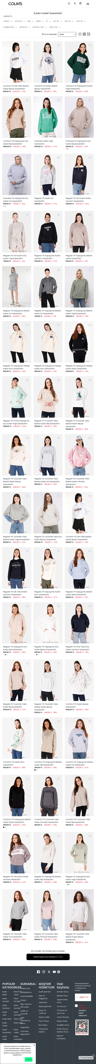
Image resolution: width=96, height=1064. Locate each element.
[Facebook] (38, 971)
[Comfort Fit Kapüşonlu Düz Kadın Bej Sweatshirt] (16, 117)
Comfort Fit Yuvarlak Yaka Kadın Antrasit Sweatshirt (46, 821)
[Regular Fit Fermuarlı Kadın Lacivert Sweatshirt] (79, 174)
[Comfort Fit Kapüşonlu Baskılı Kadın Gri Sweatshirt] (79, 738)
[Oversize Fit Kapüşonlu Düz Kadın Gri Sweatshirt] (16, 174)
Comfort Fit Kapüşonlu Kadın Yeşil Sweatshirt (79, 87)
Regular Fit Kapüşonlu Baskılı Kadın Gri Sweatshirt (16, 312)
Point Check (44, 1021)
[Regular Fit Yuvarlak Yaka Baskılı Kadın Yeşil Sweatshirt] (16, 512)
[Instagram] (44, 971)
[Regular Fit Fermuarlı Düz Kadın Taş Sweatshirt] (16, 231)
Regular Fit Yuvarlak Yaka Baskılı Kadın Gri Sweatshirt (47, 480)
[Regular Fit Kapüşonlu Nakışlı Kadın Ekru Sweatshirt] (16, 342)
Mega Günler (62, 1021)
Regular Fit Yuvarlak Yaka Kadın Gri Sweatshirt (15, 935)
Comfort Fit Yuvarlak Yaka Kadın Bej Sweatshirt (78, 821)
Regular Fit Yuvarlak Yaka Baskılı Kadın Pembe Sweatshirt (77, 481)
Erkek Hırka (18, 1023)
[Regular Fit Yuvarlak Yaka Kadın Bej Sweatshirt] (16, 680)
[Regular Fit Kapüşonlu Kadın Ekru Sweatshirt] (48, 568)
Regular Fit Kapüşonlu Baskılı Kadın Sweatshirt (79, 257)
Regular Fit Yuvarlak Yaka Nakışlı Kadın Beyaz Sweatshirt (46, 707)
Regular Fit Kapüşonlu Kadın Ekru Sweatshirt (47, 593)
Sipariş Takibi (44, 1017)
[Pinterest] (58, 971)
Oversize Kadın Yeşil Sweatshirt (43, 142)
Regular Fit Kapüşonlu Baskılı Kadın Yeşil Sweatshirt (79, 312)
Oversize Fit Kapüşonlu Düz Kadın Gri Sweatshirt (15, 199)
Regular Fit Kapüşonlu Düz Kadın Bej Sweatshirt (15, 648)
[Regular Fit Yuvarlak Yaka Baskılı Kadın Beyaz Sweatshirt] (79, 397)
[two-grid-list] (80, 34)
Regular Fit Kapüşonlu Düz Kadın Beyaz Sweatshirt (46, 648)
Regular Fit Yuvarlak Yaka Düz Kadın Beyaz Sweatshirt (48, 538)
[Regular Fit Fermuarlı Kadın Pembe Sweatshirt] (16, 853)
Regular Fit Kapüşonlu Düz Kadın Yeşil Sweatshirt (78, 878)
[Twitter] (49, 971)
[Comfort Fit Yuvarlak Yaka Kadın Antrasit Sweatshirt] (48, 795)
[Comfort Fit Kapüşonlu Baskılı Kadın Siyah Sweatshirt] (16, 795)
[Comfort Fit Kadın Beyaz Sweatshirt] (79, 680)
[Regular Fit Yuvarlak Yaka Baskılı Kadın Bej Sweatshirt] (48, 397)
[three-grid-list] (84, 34)
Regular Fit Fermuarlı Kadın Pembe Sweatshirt (15, 878)
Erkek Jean (18, 1019)
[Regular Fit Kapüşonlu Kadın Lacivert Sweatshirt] (48, 231)
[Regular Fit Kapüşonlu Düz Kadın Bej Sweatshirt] (16, 623)
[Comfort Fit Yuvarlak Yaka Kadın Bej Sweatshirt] (79, 795)
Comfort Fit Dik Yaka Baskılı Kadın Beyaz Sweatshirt (16, 87)
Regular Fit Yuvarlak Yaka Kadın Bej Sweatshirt (15, 705)
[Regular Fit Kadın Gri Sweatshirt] (48, 174)
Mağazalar (24, 1027)
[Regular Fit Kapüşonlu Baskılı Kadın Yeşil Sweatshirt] (79, 287)
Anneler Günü (62, 992)
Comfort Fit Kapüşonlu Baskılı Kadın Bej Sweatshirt (48, 763)
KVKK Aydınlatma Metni (25, 1021)
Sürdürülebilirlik (26, 996)
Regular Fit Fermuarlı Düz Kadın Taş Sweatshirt (15, 257)
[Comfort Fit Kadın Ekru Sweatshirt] (16, 738)
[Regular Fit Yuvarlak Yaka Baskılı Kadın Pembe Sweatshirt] (79, 455)
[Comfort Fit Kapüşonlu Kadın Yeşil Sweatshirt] (79, 62)
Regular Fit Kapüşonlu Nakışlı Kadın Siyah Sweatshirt (79, 367)
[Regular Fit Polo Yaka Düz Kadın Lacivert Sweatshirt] (79, 623)
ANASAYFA (8, 16)
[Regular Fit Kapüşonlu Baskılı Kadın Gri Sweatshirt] (16, 287)
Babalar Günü (62, 995)
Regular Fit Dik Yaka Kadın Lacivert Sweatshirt (15, 593)
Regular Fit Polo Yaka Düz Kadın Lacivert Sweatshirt (78, 648)
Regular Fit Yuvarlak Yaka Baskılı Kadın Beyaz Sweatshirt (77, 423)
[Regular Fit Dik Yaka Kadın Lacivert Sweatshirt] (16, 568)
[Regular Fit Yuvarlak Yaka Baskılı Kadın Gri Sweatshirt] (48, 455)
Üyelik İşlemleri (45, 992)
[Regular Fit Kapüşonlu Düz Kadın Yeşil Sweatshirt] (79, 853)
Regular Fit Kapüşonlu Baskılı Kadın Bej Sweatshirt (47, 878)
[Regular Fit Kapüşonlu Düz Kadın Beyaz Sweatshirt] (48, 623)
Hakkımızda (25, 988)
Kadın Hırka (6, 1019)
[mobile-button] (88, 3)
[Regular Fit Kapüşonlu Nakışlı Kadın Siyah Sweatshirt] (79, 342)
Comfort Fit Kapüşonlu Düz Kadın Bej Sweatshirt (15, 142)
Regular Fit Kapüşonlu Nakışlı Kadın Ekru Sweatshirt (16, 367)
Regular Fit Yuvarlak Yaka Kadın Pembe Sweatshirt (46, 935)
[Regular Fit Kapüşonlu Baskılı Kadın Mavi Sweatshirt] (79, 568)
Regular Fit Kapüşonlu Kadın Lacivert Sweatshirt (47, 257)
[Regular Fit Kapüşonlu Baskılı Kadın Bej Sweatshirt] (48, 853)
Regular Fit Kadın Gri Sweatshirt (43, 199)
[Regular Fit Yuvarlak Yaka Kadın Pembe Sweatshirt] (48, 910)
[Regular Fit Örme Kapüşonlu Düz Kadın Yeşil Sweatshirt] (16, 397)
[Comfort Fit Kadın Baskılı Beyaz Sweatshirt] (48, 62)
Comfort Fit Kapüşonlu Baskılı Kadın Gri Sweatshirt (79, 763)
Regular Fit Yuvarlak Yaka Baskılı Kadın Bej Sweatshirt (47, 422)
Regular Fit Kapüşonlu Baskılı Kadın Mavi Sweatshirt (79, 593)
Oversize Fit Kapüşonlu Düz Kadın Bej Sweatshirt (78, 142)
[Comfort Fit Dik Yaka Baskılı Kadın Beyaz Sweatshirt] (16, 62)
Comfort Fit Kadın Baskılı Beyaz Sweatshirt (45, 87)
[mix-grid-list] (88, 34)
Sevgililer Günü (63, 1025)
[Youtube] (54, 971)
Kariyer (23, 1000)
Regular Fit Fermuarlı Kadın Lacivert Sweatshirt (78, 199)
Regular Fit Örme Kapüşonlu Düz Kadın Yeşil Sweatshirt (16, 422)
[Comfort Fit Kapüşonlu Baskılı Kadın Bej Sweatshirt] (48, 738)
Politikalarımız (26, 992)
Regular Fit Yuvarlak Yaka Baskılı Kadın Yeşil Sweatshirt (16, 538)
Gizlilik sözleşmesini (84, 1006)
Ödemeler (43, 1002)
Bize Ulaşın (43, 1025)
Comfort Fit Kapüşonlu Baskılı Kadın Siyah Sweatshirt (17, 821)
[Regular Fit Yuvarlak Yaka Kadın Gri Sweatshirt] (16, 910)
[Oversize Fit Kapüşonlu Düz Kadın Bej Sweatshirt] (79, 117)
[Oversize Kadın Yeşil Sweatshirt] (48, 117)
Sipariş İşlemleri (45, 1006)
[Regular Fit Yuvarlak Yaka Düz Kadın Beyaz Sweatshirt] (48, 512)
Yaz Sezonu (61, 1006)
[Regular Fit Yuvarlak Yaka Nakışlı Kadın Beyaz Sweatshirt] (48, 680)
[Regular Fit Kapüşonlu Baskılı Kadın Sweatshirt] (79, 231)
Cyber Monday (63, 1017)
